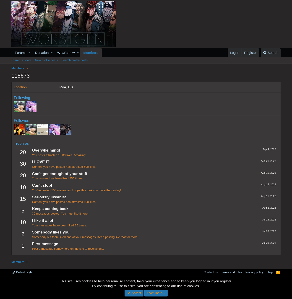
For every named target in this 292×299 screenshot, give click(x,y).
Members (90, 53)
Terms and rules (231, 272)
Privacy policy (254, 272)
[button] (29, 52)
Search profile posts (74, 60)
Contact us (210, 272)
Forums (20, 53)
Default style (22, 272)
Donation (42, 53)
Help (270, 272)
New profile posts (46, 60)
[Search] (271, 52)
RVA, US (66, 87)
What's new (66, 53)
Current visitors (21, 60)
